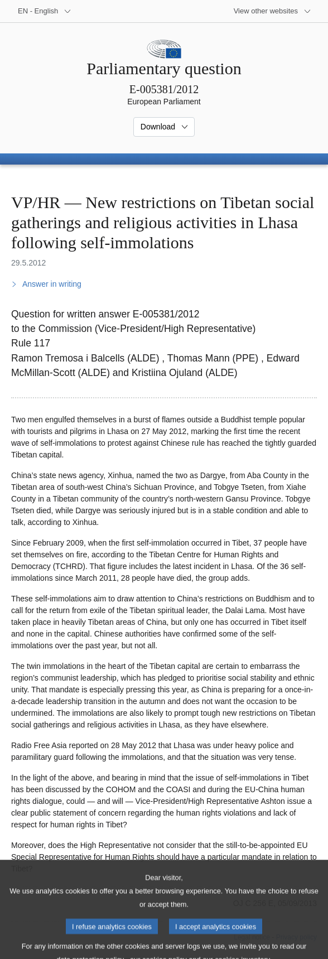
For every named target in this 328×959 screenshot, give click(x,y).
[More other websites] (272, 11)
